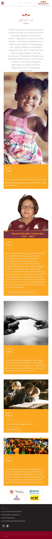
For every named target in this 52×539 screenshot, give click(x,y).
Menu (2, 3)
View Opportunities (13, 429)
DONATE (27, 3)
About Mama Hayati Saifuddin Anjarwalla (21, 292)
